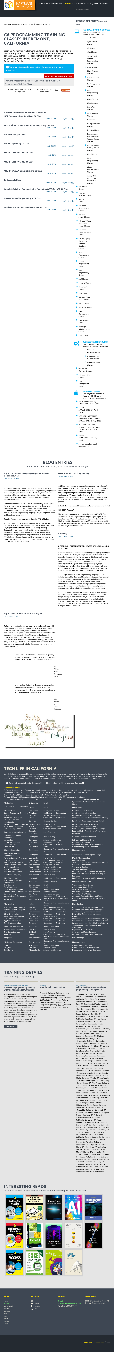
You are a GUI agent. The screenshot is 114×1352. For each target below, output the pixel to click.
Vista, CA (79, 1053)
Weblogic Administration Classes (84, 329)
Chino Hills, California (85, 1090)
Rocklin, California (96, 1058)
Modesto (100, 1171)
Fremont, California (43, 24)
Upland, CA (97, 1033)
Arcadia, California (94, 1073)
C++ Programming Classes (92, 92)
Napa (99, 1001)
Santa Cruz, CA (99, 1164)
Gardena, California (95, 1024)
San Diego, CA (96, 1046)
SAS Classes (83, 279)
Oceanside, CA (101, 1088)
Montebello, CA (82, 1144)
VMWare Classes (85, 307)
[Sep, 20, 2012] (62, 536)
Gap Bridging (56, 4)
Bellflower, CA (90, 997)
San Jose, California (84, 1033)
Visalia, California (83, 1149)
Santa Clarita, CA (83, 1085)
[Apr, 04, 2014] (62, 476)
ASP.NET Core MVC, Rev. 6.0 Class (18, 153)
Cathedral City (82, 1167)
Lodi (91, 1075)
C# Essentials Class (12, 180)
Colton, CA (97, 1112)
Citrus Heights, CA (92, 1038)
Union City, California (88, 1130)
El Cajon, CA (93, 1080)
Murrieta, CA (90, 1169)
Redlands (92, 1100)
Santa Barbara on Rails (34, 795)
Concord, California (97, 1051)
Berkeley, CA (98, 994)
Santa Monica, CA (84, 1083)
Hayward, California (84, 1162)
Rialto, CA (99, 1090)
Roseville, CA (96, 1014)
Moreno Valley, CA (97, 1152)
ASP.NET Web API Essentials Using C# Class (23, 171)
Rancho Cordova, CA (93, 1137)
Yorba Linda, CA (95, 1167)
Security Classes (85, 283)
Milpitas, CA (81, 1105)
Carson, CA (94, 1093)
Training (67, 4)
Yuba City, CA (98, 1162)
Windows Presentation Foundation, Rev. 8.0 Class (25, 207)
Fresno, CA (81, 1073)
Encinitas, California (92, 1004)
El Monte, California (95, 1122)
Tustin (99, 1120)
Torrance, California (84, 1011)
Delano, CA (102, 1031)
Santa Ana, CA (102, 1009)
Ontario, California (98, 1085)
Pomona (79, 1070)
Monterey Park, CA (98, 1066)
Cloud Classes (92, 103)
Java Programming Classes (92, 160)
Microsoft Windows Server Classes (85, 232)
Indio (92, 1107)
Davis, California (83, 1066)
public (15, 56)
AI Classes (91, 48)
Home (6, 24)
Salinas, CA (100, 1041)
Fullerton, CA (81, 1024)
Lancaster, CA (90, 1120)
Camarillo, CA (90, 1171)
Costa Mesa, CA (82, 1107)
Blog (5, 1316)
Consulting (43, 4)
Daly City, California (97, 1144)
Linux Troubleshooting (87, 401)
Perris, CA (99, 1075)
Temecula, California (84, 1068)
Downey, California (84, 1112)
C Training (62, 533)
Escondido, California (85, 1110)
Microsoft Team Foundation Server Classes (85, 223)
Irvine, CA (88, 1070)
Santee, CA (86, 1154)
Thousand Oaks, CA (84, 1095)
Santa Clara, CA (91, 999)
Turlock (102, 1139)
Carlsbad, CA (90, 1001)
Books (6, 1323)
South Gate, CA (98, 1149)
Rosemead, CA (100, 1110)
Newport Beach (82, 1043)
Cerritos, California (84, 1132)
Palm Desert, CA (91, 1139)
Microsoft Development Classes (84, 208)
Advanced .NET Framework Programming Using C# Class (29, 125)
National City (90, 1009)
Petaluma (103, 1093)
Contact (105, 4)
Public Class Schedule (83, 4)
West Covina (92, 1127)
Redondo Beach (86, 1063)
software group (94, 1342)
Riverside (79, 997)
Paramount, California (88, 1031)
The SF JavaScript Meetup (14, 795)
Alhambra (100, 1021)
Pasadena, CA (90, 1019)
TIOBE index (18, 532)
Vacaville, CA (101, 1147)
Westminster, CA (82, 1029)
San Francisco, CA (84, 1098)
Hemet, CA (80, 1142)
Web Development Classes (84, 313)
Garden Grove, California (96, 1105)
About (96, 4)
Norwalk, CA (91, 1134)
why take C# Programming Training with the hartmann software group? (19, 988)
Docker (81, 435)
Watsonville (80, 1016)
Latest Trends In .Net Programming (73, 473)
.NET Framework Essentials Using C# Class (22, 116)
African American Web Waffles (57, 795)
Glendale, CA (81, 1088)
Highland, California (84, 994)
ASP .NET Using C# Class (15, 134)
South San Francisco (97, 1056)
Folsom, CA (98, 1068)
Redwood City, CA (101, 1063)
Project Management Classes (84, 383)
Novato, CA (80, 1127)
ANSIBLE (82, 408)
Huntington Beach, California (91, 1102)
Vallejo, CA (95, 1078)
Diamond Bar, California (89, 1006)
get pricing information (58, 76)
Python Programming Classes (84, 263)
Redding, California (100, 1157)
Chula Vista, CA (103, 1159)
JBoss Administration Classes (93, 169)
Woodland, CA (82, 1058)
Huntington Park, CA (84, 1157)
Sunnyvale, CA (90, 1036)
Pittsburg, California (100, 1098)
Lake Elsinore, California (93, 1053)
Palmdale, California (93, 1142)
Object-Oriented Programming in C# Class (22, 198)
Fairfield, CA (94, 1043)
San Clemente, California (98, 1125)
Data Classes (92, 120)
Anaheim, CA (81, 1026)
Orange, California (94, 1061)
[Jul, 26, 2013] (8, 616)
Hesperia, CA (90, 1021)
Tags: (17, 478)
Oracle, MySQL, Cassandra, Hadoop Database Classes (85, 244)
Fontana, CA (81, 1061)
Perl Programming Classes (84, 254)
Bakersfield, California (101, 1095)
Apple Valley (104, 1080)
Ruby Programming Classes (84, 272)
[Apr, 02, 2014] (8, 478)
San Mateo (90, 1147)
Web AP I (77, 514)
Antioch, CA (90, 1117)
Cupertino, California (101, 1070)
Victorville (92, 1159)
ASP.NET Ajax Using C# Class (16, 143)
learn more (10, 1026)
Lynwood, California (84, 1164)
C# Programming (26, 24)
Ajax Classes (92, 52)
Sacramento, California (85, 1041)
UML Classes (84, 303)
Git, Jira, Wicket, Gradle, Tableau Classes (93, 147)
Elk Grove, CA (98, 1132)
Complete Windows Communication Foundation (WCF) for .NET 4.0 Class (36, 189)
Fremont (102, 1048)
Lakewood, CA (82, 1056)
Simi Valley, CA (103, 1130)
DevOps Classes (93, 130)
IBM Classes (92, 154)
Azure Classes (92, 67)
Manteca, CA (81, 1122)
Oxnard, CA (97, 1011)
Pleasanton (80, 1134)
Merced (91, 1088)
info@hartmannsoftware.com (69, 1303)
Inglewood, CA (82, 1100)
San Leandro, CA (91, 1048)
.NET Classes (92, 38)
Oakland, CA (92, 1016)
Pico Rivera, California (100, 1083)
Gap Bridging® (8, 1306)
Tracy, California (93, 1026)
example (66, 526)
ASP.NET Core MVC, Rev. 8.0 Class (18, 162)
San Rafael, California (100, 1154)
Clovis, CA (80, 1147)
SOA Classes (83, 293)
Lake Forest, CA (82, 1051)
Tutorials (6, 1314)
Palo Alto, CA (81, 1159)
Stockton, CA (88, 1115)
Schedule (6, 1308)
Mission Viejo (96, 1029)
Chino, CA (99, 1107)
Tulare (78, 1154)
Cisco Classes (92, 99)
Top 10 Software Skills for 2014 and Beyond (23, 613)
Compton (79, 1036)
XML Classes (84, 335)
